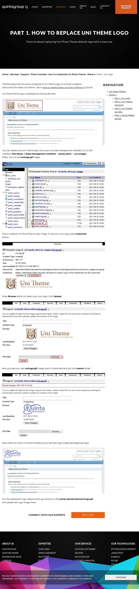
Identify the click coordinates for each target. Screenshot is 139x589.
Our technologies (123, 543)
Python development (123, 549)
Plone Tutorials (38, 75)
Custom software (85, 549)
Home (35, 7)
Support (25, 75)
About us (83, 7)
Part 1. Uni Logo (122, 98)
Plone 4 (91, 75)
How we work (10, 553)
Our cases (44, 549)
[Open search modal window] (27, 7)
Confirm (121, 577)
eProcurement (47, 553)
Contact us (105, 7)
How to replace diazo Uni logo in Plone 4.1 (63, 88)
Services (60, 7)
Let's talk (88, 515)
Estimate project (126, 7)
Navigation (113, 84)
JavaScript (117, 553)
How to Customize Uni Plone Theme (67, 75)
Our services (83, 543)
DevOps (79, 553)
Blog (93, 7)
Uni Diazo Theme (117, 92)
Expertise (47, 7)
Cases (72, 7)
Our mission (9, 549)
